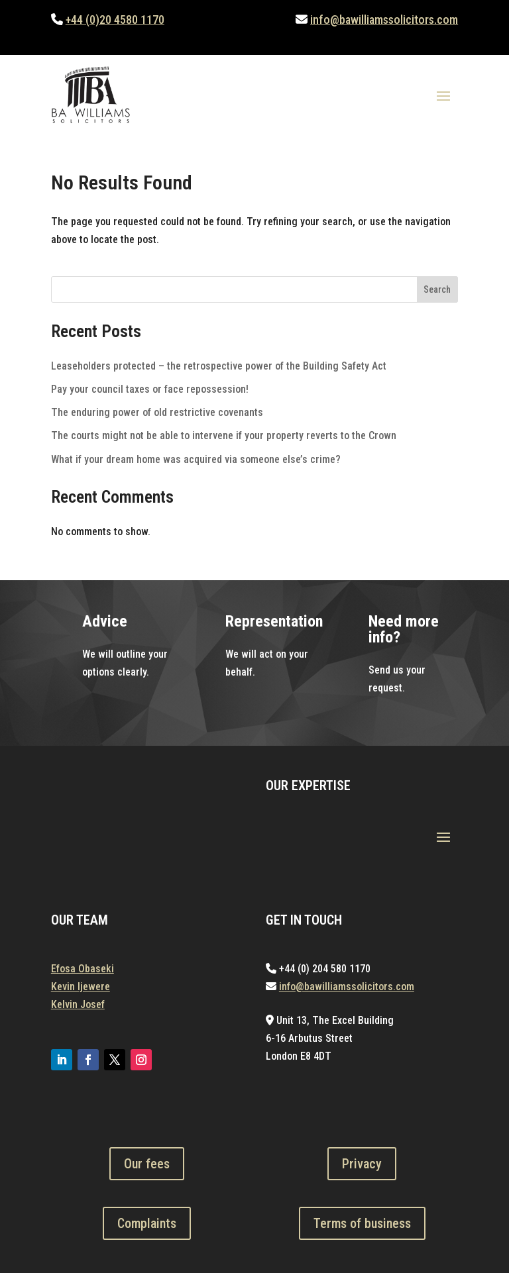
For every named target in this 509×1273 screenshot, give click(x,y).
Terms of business (362, 1223)
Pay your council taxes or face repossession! (150, 389)
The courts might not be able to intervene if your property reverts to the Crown (223, 435)
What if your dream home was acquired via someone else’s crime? (196, 459)
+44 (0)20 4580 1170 (115, 19)
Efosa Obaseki (82, 968)
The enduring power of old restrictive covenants (157, 412)
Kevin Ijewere (80, 986)
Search (437, 289)
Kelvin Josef (78, 1004)
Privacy (362, 1164)
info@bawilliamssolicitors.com (384, 19)
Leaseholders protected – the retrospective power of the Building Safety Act (218, 366)
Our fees (147, 1164)
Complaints (146, 1223)
